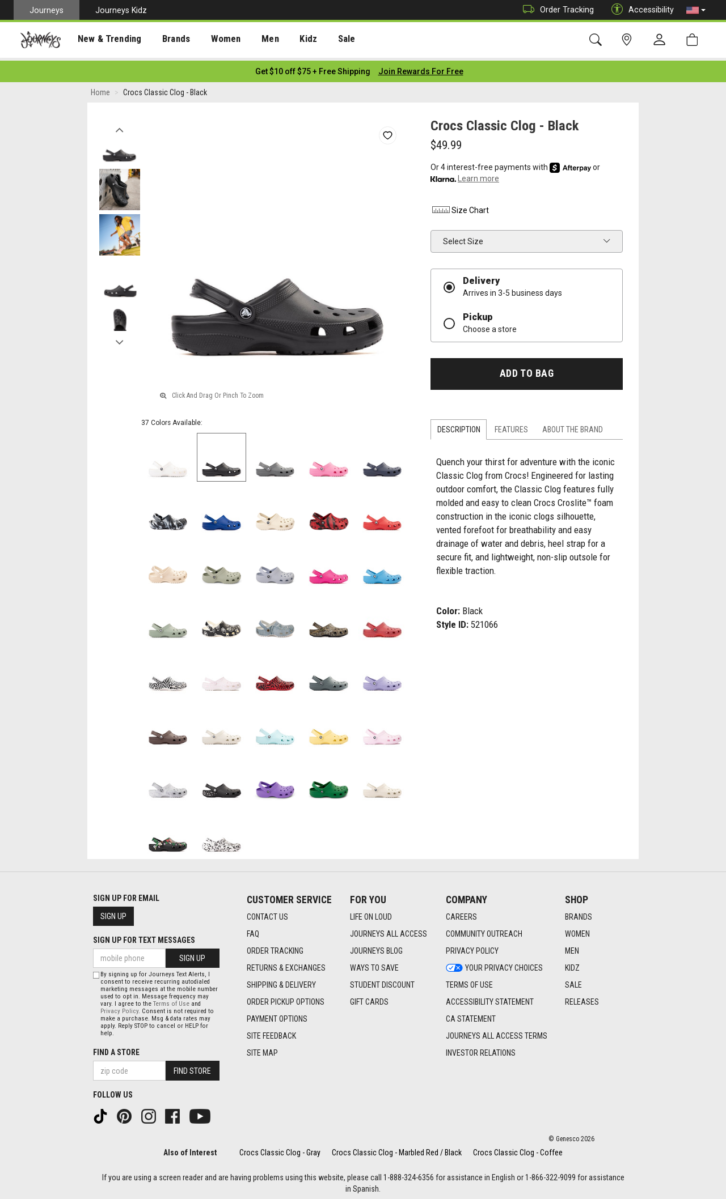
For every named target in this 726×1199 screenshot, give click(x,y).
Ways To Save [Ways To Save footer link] (374, 964)
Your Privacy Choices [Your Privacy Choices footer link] (494, 964)
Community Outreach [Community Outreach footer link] (484, 930)
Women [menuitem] (214, 40)
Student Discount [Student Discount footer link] (382, 981)
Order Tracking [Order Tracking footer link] (275, 947)
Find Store (192, 1067)
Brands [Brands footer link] (578, 913)
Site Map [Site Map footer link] (262, 1049)
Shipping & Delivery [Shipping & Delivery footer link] (281, 981)
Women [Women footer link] (577, 930)
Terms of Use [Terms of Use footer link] (469, 981)
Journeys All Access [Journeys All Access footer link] (388, 930)
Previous (119, 123)
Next (119, 336)
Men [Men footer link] (572, 947)
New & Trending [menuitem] (104, 40)
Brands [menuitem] (167, 40)
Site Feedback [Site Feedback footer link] (271, 1032)
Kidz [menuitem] (292, 40)
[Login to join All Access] (312, 68)
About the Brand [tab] (572, 426)
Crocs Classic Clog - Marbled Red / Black (397, 1149)
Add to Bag (527, 370)
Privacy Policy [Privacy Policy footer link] (472, 947)
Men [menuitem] (255, 40)
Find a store (116, 1049)
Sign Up (113, 912)
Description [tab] (458, 426)
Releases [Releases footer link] (582, 998)
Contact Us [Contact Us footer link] (267, 913)
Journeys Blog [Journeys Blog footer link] (376, 947)
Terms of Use (171, 1001)
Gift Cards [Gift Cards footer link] (369, 998)
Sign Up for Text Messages (144, 936)
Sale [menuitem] (327, 40)
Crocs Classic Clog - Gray (279, 1149)
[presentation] (105, 40)
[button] (696, 10)
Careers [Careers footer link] (461, 913)
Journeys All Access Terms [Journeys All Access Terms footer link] (496, 1032)
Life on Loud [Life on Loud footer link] (371, 913)
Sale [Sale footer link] (573, 981)
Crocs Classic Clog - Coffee (518, 1149)
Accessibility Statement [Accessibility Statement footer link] (490, 998)
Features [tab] (511, 426)
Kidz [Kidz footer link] (572, 964)
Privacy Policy (119, 1008)
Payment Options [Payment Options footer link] (277, 1015)
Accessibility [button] (640, 10)
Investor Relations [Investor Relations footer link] (481, 1049)
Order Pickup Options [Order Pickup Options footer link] (285, 998)
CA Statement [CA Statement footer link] (471, 1015)
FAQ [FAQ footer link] (253, 930)
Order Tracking (555, 10)
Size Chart (459, 206)
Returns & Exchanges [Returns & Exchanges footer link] (286, 964)
